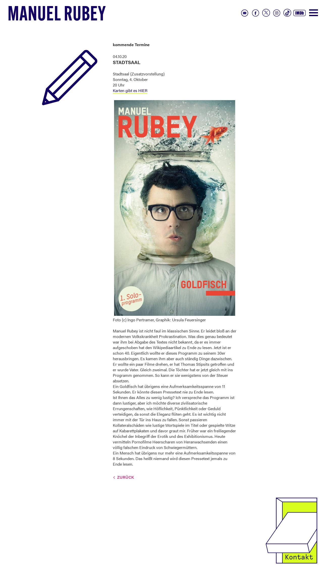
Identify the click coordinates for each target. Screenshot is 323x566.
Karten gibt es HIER (130, 90)
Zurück (125, 477)
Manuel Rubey (57, 15)
